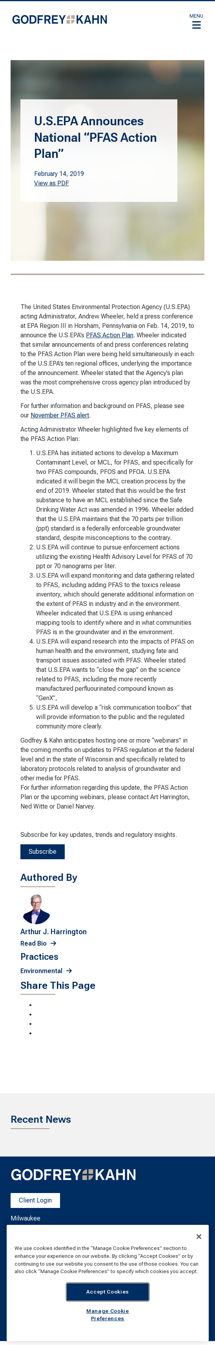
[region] (108, 1283)
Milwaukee (25, 1218)
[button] (196, 21)
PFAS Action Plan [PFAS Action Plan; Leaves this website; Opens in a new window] (109, 335)
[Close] (199, 1236)
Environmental (41, 971)
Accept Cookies (107, 1292)
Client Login (35, 1200)
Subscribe (42, 851)
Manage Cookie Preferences (107, 1314)
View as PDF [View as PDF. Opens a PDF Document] (51, 183)
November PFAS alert (60, 415)
